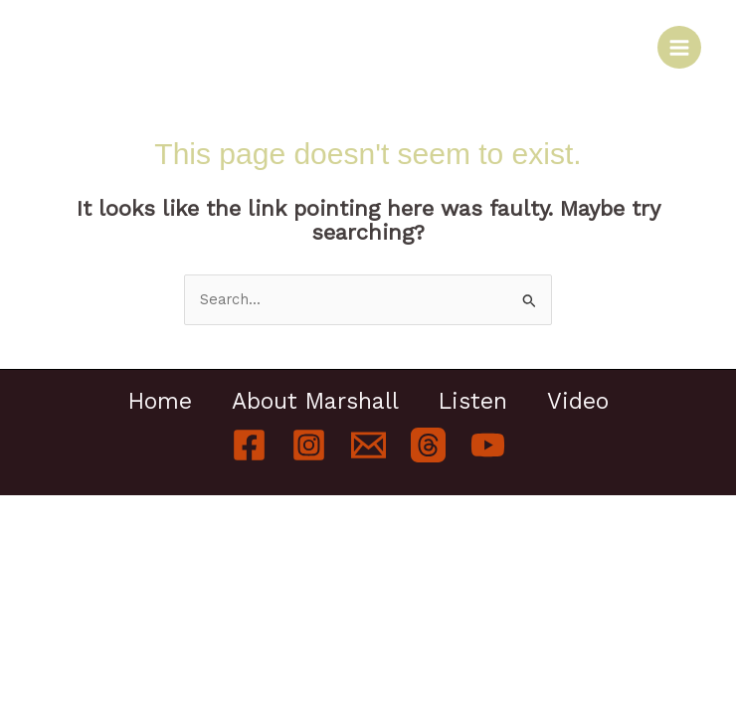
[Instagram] (308, 445)
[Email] (368, 445)
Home (160, 402)
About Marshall (315, 402)
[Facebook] (249, 445)
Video (578, 402)
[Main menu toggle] (679, 48)
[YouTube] (487, 445)
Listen (473, 402)
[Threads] (428, 445)
